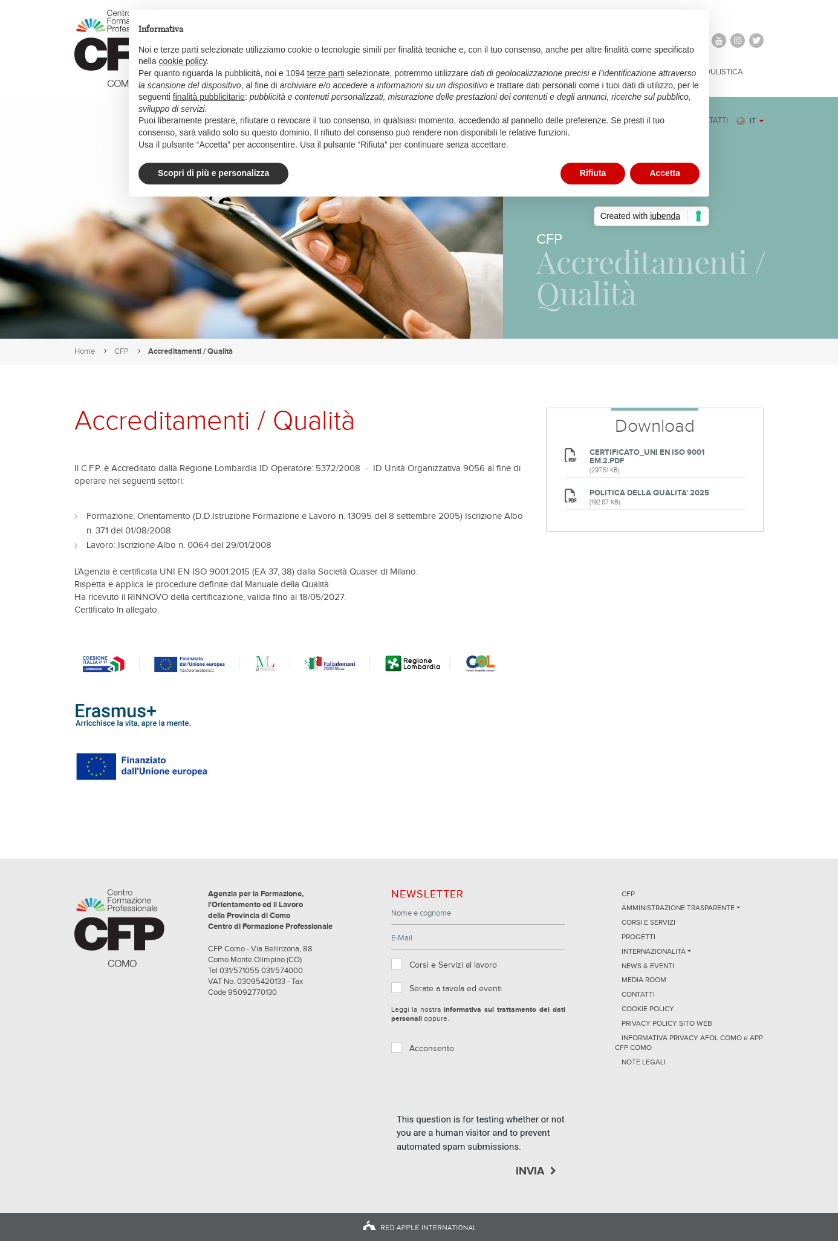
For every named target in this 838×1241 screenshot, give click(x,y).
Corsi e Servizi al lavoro (453, 965)
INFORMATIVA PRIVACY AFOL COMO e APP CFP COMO (689, 1043)
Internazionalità (654, 952)
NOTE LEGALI (644, 1062)
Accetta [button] (664, 173)
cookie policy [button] (182, 61)
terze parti (326, 73)
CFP (121, 352)
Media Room (644, 980)
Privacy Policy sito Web (667, 1024)
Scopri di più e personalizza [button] (213, 173)
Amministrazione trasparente (678, 908)
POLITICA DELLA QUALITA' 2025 (649, 493)
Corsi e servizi (648, 923)
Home (84, 352)
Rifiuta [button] (593, 173)
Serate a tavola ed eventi (455, 989)
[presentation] (488, 1089)
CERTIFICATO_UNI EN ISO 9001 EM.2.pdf (647, 457)
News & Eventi (648, 966)
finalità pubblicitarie (209, 97)
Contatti (638, 994)
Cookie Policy (648, 1009)
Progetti (638, 937)
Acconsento (431, 1048)
